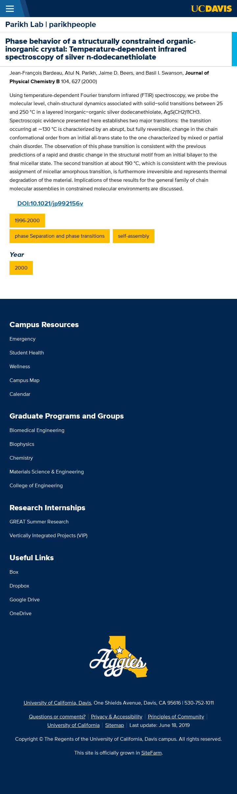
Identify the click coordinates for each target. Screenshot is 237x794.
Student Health (27, 352)
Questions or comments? (57, 716)
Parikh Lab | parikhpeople (50, 24)
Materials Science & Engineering (47, 471)
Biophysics (22, 444)
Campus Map (24, 380)
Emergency (23, 339)
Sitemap (114, 725)
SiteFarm (151, 753)
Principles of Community (176, 716)
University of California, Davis (57, 703)
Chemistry (21, 458)
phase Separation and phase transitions (60, 236)
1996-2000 (27, 220)
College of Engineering (36, 485)
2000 (21, 268)
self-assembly (133, 236)
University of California (73, 725)
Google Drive (25, 599)
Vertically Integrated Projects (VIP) (48, 535)
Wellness (20, 366)
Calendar (20, 394)
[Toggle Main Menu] (10, 8)
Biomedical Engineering (37, 430)
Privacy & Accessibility (116, 716)
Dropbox (19, 585)
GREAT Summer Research (39, 521)
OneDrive (21, 613)
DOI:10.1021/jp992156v (50, 203)
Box (14, 572)
